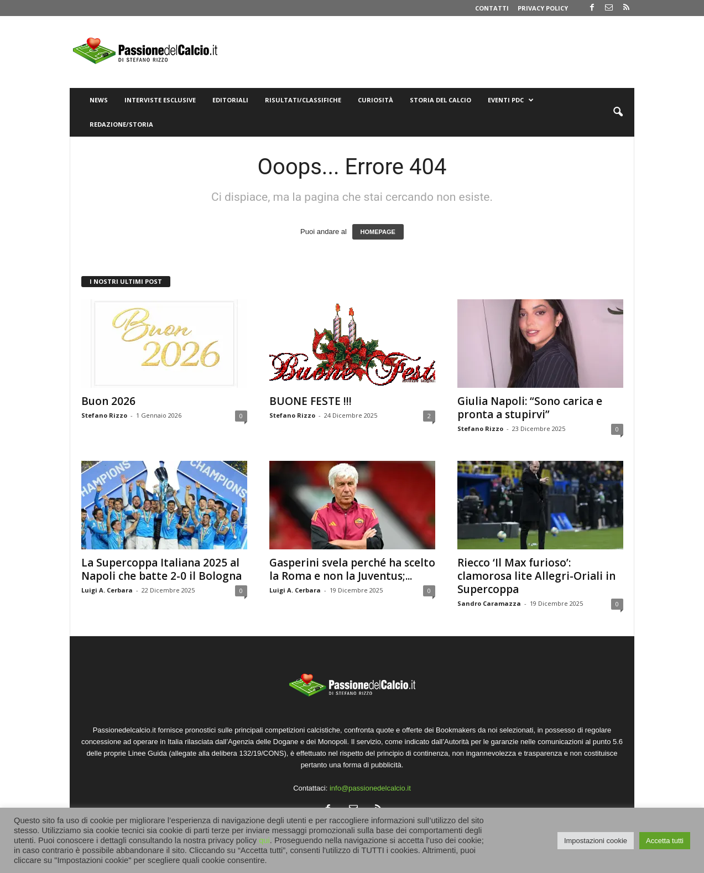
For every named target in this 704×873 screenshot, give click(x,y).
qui (264, 840)
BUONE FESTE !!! (310, 401)
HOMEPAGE (378, 231)
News (99, 100)
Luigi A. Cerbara (107, 590)
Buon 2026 (108, 401)
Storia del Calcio (440, 100)
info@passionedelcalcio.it (370, 788)
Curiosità (375, 100)
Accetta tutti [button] (665, 840)
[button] (618, 112)
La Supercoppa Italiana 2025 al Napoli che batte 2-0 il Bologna (161, 569)
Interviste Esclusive (160, 100)
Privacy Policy (543, 8)
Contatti (492, 8)
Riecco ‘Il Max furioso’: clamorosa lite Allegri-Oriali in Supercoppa (536, 575)
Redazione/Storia (121, 124)
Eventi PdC (511, 100)
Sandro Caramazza (489, 603)
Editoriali (230, 100)
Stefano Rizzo (104, 415)
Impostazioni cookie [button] (595, 840)
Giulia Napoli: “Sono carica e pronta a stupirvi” (529, 408)
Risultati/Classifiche (303, 100)
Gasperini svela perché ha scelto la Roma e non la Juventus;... (352, 569)
